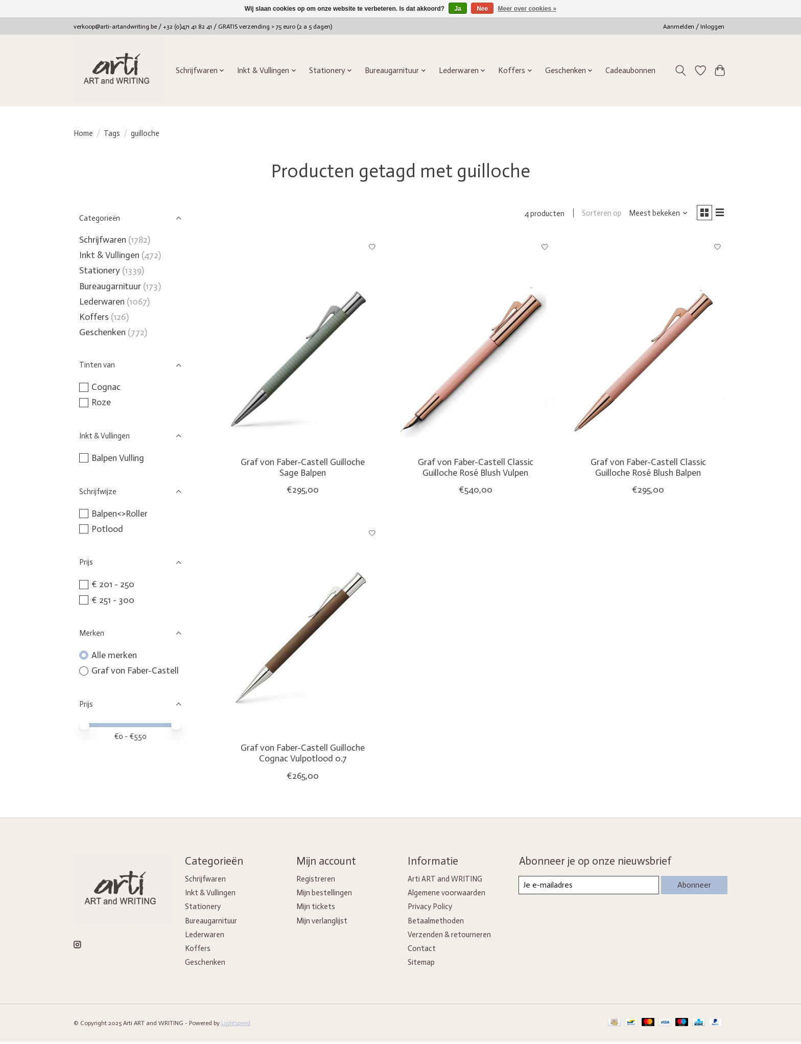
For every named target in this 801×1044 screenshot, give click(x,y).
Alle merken (114, 655)
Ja (457, 8)
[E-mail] (587, 887)
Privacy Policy (430, 909)
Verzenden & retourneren (449, 936)
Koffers (94, 316)
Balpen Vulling (117, 457)
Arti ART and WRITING (445, 881)
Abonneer (692, 887)
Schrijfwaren (102, 239)
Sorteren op (597, 214)
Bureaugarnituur (110, 286)
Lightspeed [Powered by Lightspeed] (235, 1025)
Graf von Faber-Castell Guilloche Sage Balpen (303, 469)
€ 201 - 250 (112, 584)
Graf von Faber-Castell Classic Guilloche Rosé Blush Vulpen (475, 469)
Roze (101, 402)
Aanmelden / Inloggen (693, 26)
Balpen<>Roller (119, 513)
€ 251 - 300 (112, 600)
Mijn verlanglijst (321, 922)
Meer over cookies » (527, 8)
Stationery (99, 270)
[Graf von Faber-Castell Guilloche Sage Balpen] (303, 345)
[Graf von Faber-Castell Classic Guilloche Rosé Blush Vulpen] (475, 345)
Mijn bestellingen (324, 895)
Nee (482, 8)
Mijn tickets (315, 909)
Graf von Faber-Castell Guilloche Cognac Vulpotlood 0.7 (303, 756)
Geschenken (102, 332)
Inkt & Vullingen (109, 255)
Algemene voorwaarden (446, 895)
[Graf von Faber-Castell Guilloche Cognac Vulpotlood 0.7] (303, 630)
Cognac (106, 386)
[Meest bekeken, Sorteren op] (654, 214)
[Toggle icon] (680, 70)
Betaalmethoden (436, 922)
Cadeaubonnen (630, 70)
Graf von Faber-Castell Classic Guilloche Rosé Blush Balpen (648, 469)
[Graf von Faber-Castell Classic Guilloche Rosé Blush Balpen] (648, 345)
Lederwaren (102, 301)
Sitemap (421, 964)
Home (83, 133)
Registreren (315, 881)
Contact (422, 950)
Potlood (107, 529)
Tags (112, 133)
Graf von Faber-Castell (135, 670)
